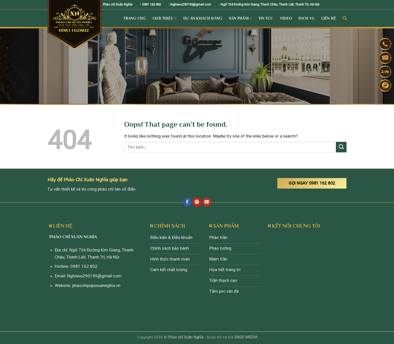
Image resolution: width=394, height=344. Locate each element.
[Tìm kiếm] (345, 18)
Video (286, 18)
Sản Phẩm (240, 18)
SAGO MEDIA (245, 337)
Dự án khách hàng (202, 18)
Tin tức (266, 18)
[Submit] (341, 147)
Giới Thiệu (165, 18)
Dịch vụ (307, 18)
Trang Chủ (135, 18)
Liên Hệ (328, 18)
